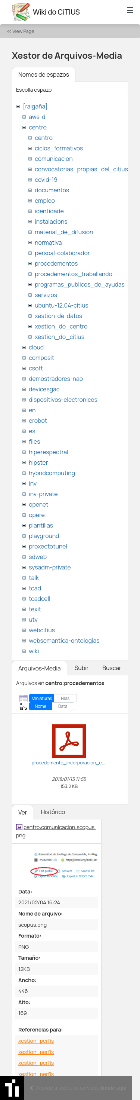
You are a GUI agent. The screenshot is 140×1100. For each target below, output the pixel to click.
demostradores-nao (56, 379)
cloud (36, 347)
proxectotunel (48, 546)
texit (35, 609)
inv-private (43, 494)
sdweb (38, 557)
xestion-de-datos (58, 316)
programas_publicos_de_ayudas (80, 284)
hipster (38, 462)
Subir (82, 668)
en (32, 410)
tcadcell (39, 599)
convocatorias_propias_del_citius (81, 169)
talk (33, 578)
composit (41, 358)
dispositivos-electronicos (63, 399)
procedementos (56, 263)
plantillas (41, 525)
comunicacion (53, 159)
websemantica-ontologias (64, 640)
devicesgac (44, 389)
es (32, 431)
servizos (46, 295)
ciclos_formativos (59, 148)
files (34, 441)
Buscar (111, 668)
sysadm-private (50, 567)
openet (38, 504)
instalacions (51, 221)
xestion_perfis (36, 1040)
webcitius (42, 630)
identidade (49, 211)
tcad (35, 588)
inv (33, 483)
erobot (38, 420)
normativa (48, 242)
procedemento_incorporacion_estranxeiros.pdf (83, 762)
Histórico (53, 812)
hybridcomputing (52, 473)
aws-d (37, 117)
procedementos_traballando (73, 274)
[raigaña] (35, 106)
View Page (23, 31)
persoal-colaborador (62, 253)
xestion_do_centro (61, 326)
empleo (45, 200)
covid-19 (46, 179)
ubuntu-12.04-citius (61, 305)
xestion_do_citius (59, 337)
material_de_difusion (64, 232)
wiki (34, 651)
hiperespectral (48, 452)
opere (36, 515)
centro (38, 127)
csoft (36, 368)
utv (33, 619)
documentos (52, 190)
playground (44, 536)
